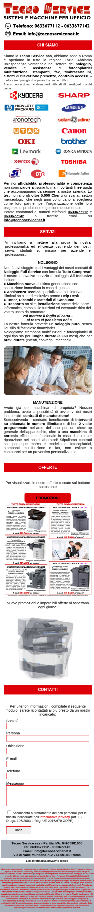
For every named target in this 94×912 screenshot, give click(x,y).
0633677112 (78, 212)
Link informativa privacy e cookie (47, 860)
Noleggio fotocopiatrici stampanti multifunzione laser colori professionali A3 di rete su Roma (46, 877)
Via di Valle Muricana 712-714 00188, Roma (46, 855)
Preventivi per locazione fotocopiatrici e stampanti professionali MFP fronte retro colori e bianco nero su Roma (48, 881)
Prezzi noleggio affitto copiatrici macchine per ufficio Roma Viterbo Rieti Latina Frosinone (45, 879)
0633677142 (14, 216)
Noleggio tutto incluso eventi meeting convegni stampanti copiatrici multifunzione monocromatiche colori (47, 884)
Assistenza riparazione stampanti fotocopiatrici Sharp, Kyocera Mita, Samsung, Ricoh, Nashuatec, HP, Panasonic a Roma (46, 887)
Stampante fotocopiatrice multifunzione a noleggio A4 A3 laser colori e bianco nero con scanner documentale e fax (49, 875)
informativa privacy (55, 817)
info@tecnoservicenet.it (24, 220)
